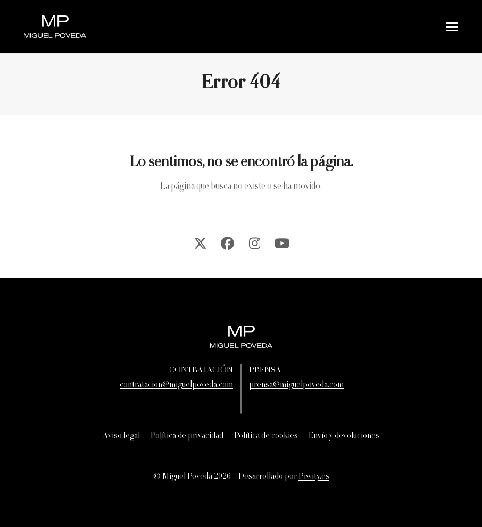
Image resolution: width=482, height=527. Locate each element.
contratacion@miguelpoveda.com (176, 385)
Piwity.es (313, 477)
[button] (452, 26)
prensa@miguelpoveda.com (296, 385)
